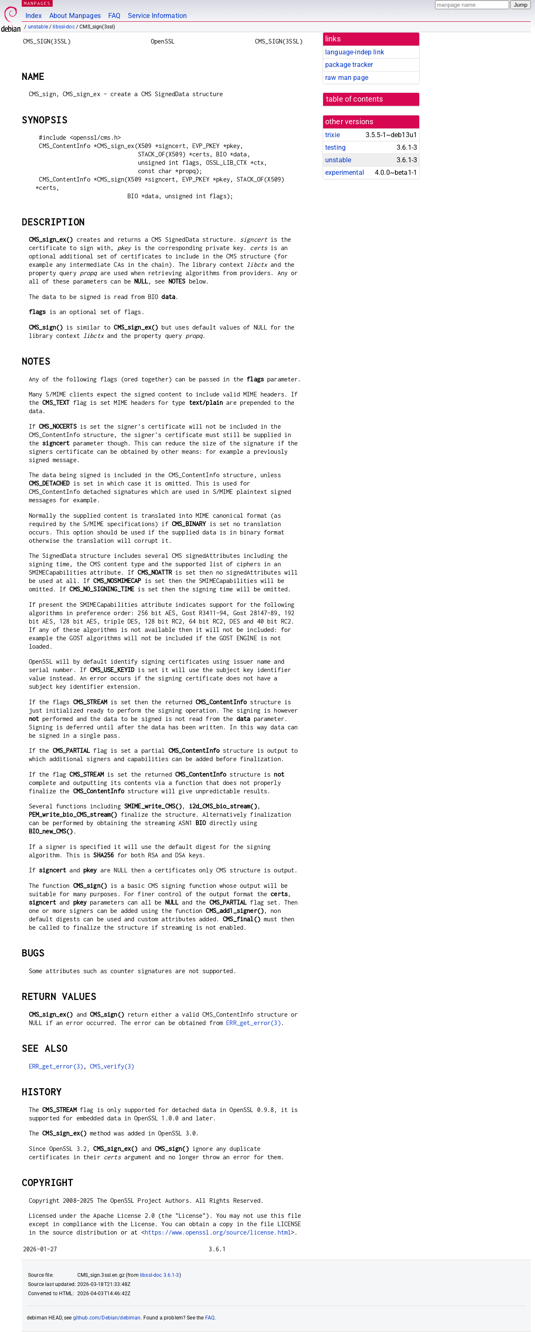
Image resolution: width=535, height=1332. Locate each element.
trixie (332, 135)
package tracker (349, 65)
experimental (344, 172)
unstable (38, 27)
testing (335, 147)
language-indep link (354, 52)
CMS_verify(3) (112, 1066)
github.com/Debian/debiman (107, 1318)
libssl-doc (64, 27)
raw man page (346, 78)
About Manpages (75, 16)
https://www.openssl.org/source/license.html (218, 1232)
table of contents (354, 99)
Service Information (157, 16)
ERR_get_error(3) (253, 1022)
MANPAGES (37, 3)
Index (33, 16)
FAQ (114, 16)
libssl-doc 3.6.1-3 (159, 1275)
